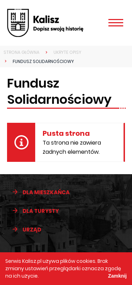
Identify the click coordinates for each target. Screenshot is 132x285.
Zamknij (117, 275)
